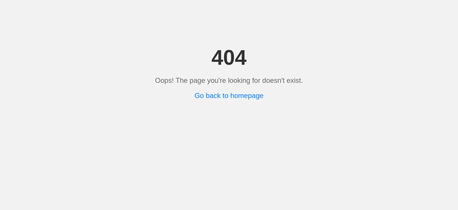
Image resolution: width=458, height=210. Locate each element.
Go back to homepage (229, 95)
